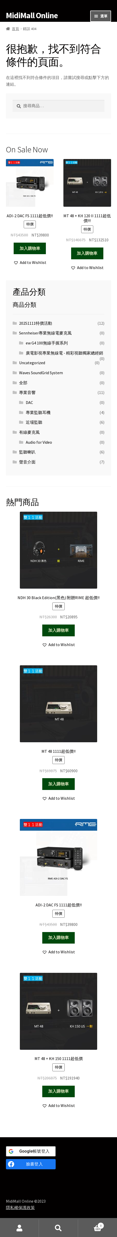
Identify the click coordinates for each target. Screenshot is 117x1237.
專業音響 (27, 392)
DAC (29, 402)
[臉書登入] (31, 1164)
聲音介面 (27, 461)
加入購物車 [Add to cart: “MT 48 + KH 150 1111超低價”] (58, 1091)
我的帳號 (19, 1228)
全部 (23, 382)
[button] (29, 262)
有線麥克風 (29, 432)
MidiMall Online (32, 15)
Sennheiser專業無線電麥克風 (45, 332)
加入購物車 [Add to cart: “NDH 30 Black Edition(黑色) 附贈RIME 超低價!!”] (58, 630)
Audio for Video (39, 442)
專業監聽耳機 (38, 412)
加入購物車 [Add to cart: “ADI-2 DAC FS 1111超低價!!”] (30, 248)
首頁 (15, 28)
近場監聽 (34, 422)
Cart (91, 1224)
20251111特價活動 (35, 323)
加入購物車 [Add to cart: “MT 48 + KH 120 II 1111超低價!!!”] (87, 253)
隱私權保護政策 (20, 1207)
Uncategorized (32, 362)
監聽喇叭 (27, 451)
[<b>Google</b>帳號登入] (31, 1151)
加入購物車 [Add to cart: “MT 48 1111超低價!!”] (58, 783)
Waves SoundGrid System (41, 372)
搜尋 (58, 1228)
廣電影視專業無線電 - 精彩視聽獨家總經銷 (64, 352)
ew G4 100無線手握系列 (47, 342)
